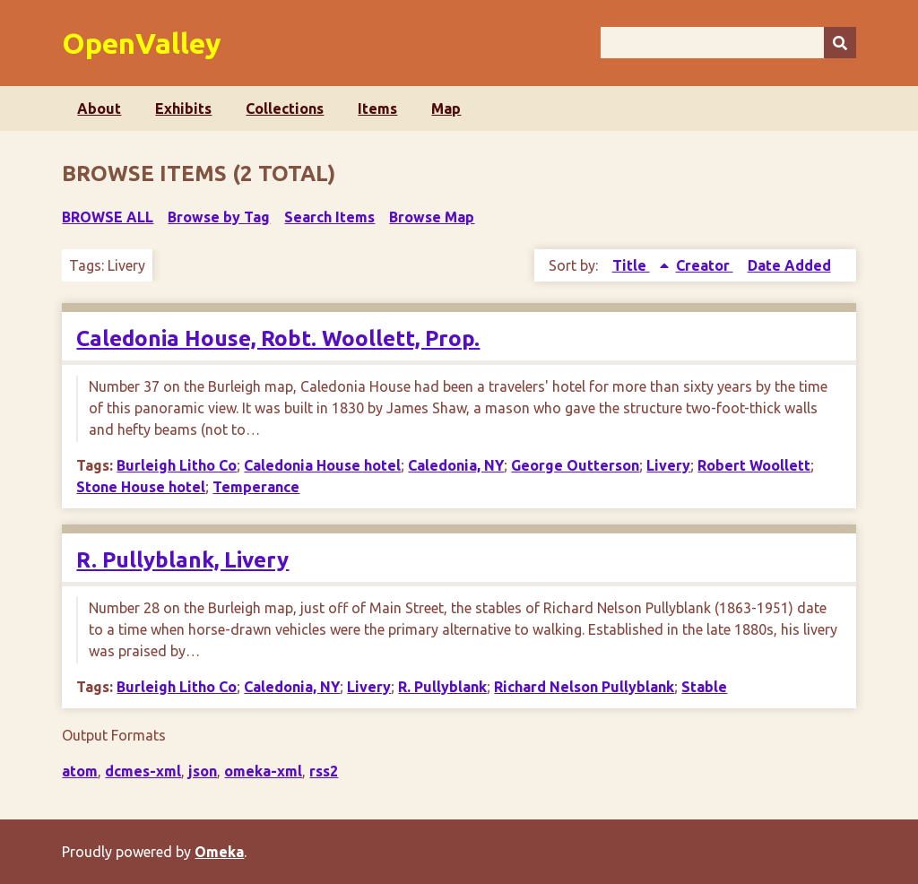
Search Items (329, 217)
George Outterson (575, 465)
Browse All (107, 217)
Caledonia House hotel (322, 465)
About (99, 108)
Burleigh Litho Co (177, 465)
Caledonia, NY (456, 465)
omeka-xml (263, 771)
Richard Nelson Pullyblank (584, 687)
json (202, 771)
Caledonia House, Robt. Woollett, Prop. (278, 338)
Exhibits (183, 108)
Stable (704, 687)
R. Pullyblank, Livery (182, 560)
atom (80, 771)
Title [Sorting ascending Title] (631, 265)
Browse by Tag (219, 217)
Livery (668, 465)
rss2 (323, 771)
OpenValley (141, 43)
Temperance (255, 487)
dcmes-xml (143, 771)
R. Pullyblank (442, 687)
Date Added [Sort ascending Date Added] (789, 265)
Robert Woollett (753, 465)
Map (446, 108)
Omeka (219, 852)
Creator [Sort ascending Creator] (704, 265)
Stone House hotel (140, 487)
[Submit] (840, 42)
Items (377, 108)
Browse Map (431, 217)
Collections (285, 108)
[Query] (728, 42)
